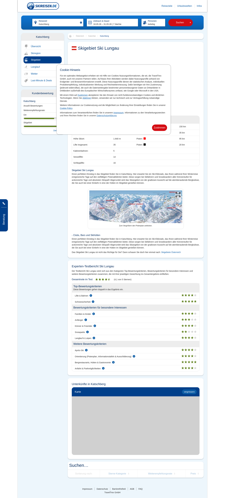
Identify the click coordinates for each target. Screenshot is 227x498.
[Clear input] (81, 22)
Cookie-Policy (66, 108)
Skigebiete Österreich (171, 252)
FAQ (140, 489)
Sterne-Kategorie (117, 473)
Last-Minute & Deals (41, 80)
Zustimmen (83, 95)
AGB (132, 489)
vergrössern (189, 392)
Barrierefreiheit (119, 489)
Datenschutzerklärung (106, 115)
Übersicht (36, 46)
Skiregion (36, 53)
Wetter (34, 74)
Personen (152, 21)
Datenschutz (102, 489)
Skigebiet (35, 60)
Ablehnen (87, 98)
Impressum (118, 112)
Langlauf (35, 67)
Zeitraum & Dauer (101, 21)
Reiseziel (43, 21)
